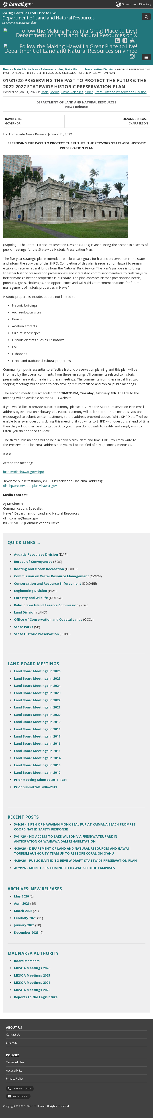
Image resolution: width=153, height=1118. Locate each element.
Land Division (24, 612)
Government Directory (136, 4)
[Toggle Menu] (146, 57)
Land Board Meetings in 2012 (37, 772)
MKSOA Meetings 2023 (32, 990)
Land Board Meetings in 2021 (37, 707)
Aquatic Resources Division (36, 554)
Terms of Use (15, 1062)
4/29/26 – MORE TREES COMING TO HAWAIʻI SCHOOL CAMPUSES (64, 868)
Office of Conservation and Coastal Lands (48, 619)
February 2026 (25, 918)
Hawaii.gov (17, 4)
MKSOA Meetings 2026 (32, 968)
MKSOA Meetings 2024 (32, 982)
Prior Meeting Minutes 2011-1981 (40, 780)
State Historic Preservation (36, 634)
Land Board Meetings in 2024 (37, 685)
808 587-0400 (22, 1088)
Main (17, 69)
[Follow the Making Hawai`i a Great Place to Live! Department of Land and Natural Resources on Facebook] (124, 40)
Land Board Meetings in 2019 (37, 722)
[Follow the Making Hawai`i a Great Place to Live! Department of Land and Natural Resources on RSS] (117, 40)
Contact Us (13, 1034)
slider (59, 69)
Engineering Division (30, 590)
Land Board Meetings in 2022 (37, 700)
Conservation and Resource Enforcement (47, 583)
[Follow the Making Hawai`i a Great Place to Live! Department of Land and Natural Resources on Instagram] (132, 56)
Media (26, 69)
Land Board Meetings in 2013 (37, 765)
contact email (20, 1096)
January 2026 (24, 925)
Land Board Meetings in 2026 (37, 671)
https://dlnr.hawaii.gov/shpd (23, 472)
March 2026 (23, 911)
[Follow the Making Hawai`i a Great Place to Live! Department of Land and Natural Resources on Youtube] (132, 40)
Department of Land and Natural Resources (48, 18)
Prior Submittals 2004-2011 (35, 787)
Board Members (27, 961)
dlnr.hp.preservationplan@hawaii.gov (30, 485)
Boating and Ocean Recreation (39, 569)
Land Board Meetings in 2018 (37, 729)
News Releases (43, 69)
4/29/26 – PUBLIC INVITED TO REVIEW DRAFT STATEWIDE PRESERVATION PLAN (75, 860)
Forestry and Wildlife (31, 598)
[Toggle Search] (146, 16)
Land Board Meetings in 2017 (37, 736)
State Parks (23, 627)
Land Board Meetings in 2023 (37, 693)
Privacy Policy (14, 1078)
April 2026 (21, 903)
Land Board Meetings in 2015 (37, 751)
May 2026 (21, 896)
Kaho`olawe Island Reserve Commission (46, 605)
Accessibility (14, 1070)
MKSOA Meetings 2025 (32, 975)
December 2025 (26, 932)
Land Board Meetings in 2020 (37, 714)
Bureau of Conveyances (33, 561)
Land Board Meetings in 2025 (37, 678)
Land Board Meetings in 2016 (37, 743)
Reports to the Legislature (35, 997)
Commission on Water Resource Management (51, 576)
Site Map (12, 1042)
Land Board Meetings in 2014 (37, 758)
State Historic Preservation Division (89, 69)
